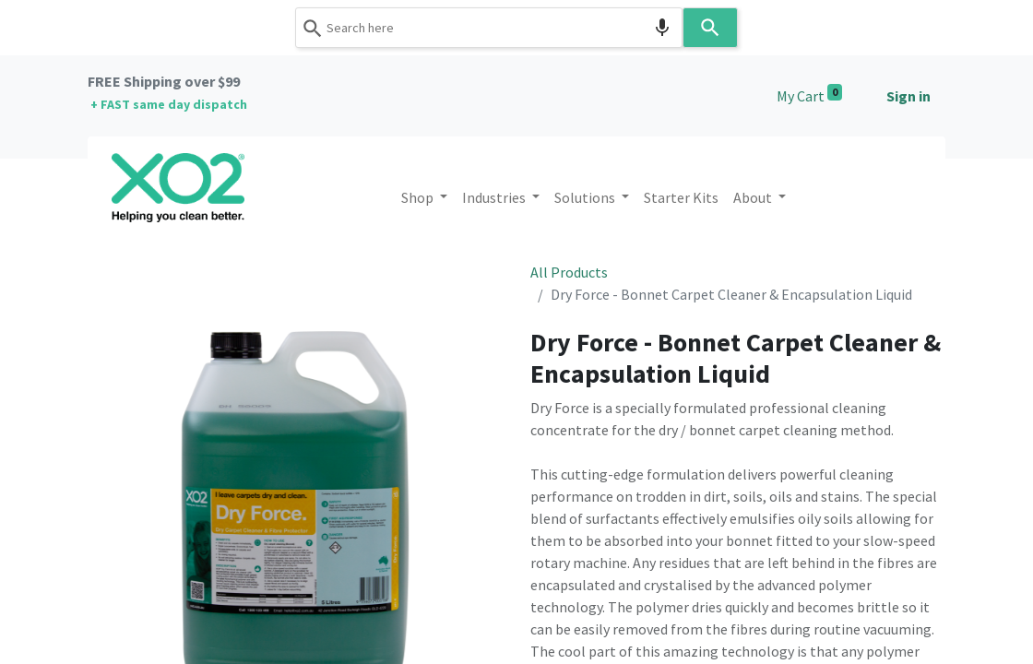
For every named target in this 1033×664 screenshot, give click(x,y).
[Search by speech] (662, 27)
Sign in (908, 96)
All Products (569, 272)
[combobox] (489, 27)
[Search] (710, 27)
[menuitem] (681, 197)
